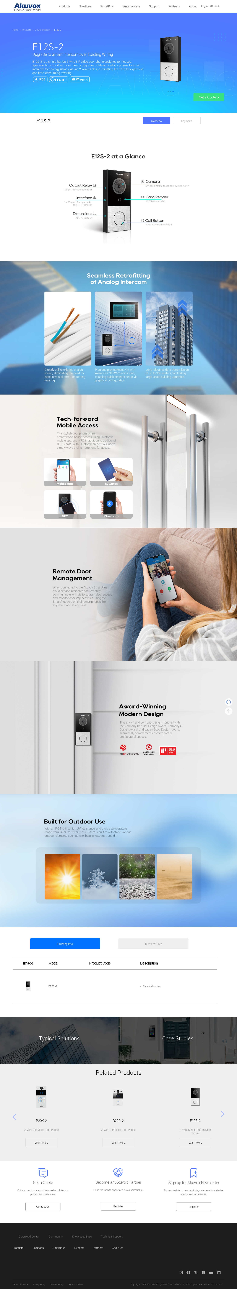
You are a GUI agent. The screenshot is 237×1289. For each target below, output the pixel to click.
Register (118, 1206)
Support (154, 6)
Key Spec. (187, 121)
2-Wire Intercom (42, 29)
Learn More (41, 1142)
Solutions (85, 6)
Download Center (29, 1236)
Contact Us (43, 1206)
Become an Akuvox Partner (118, 1182)
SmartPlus (107, 6)
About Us (195, 6)
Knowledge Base (82, 1236)
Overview (156, 121)
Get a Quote (43, 1182)
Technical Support (112, 1236)
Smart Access (131, 6)
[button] (168, 91)
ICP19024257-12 (214, 1284)
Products (64, 6)
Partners (174, 6)
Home (15, 29)
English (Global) (210, 6)
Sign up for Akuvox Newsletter (193, 1182)
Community (56, 1236)
